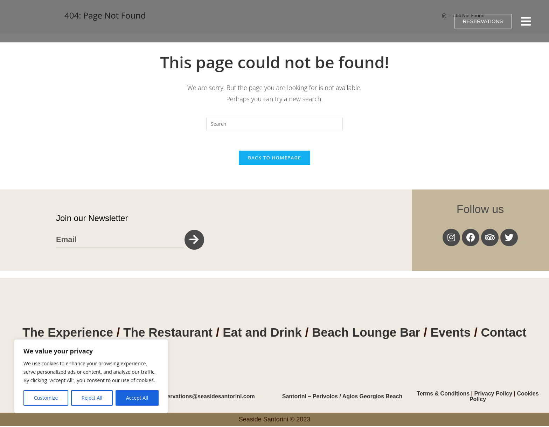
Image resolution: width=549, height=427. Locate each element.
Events (452, 333)
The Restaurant (168, 333)
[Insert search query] (274, 124)
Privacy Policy (493, 395)
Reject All (92, 397)
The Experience (67, 333)
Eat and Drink (262, 333)
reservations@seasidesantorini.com (207, 397)
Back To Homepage (274, 159)
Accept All (137, 397)
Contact (503, 333)
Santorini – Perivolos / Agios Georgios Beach (342, 397)
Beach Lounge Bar (366, 333)
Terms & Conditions (444, 395)
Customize (46, 397)
